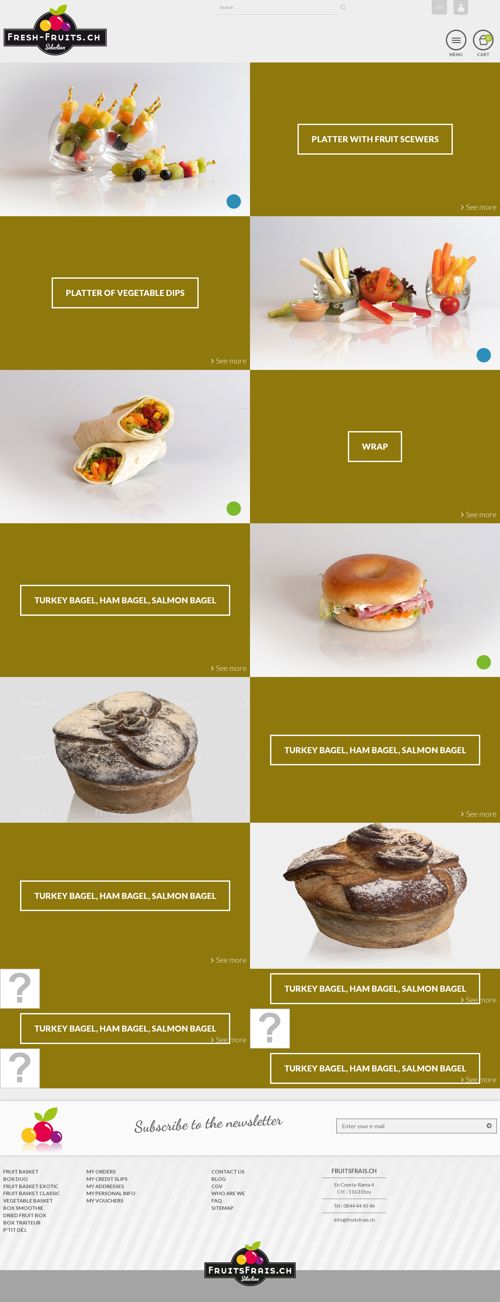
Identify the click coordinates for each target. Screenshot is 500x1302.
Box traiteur (21, 1222)
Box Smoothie (23, 1208)
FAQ (216, 1200)
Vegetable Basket (28, 1200)
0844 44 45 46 (359, 1206)
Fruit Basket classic (31, 1193)
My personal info (111, 1193)
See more (478, 206)
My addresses (105, 1186)
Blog (218, 1179)
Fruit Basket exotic (30, 1186)
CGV (216, 1186)
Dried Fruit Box (24, 1215)
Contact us (228, 1171)
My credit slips (107, 1179)
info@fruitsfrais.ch (354, 1220)
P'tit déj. (15, 1230)
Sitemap (222, 1208)
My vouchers (104, 1200)
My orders (101, 1171)
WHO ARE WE (228, 1193)
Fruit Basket (21, 1171)
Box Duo (15, 1179)
